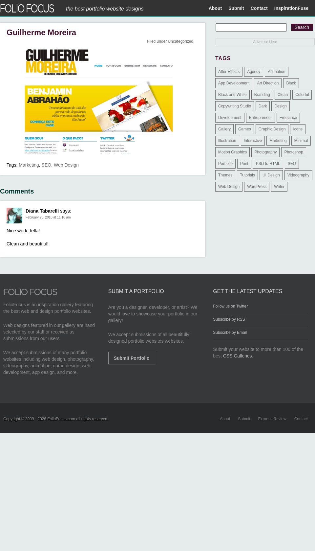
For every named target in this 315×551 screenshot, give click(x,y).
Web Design (66, 165)
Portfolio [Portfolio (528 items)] (225, 163)
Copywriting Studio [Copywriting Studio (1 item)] (234, 106)
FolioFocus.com (61, 419)
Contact (259, 8)
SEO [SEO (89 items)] (292, 163)
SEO (47, 165)
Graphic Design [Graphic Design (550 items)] (272, 129)
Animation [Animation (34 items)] (276, 71)
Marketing (29, 165)
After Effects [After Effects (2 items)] (229, 71)
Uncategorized (180, 41)
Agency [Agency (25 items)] (253, 71)
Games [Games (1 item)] (244, 129)
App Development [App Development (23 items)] (233, 83)
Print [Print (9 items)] (244, 163)
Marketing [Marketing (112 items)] (278, 140)
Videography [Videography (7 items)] (298, 175)
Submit (236, 8)
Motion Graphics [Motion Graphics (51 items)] (232, 152)
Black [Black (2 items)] (291, 83)
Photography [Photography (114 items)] (265, 152)
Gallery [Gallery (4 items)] (224, 129)
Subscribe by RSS (229, 319)
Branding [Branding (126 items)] (262, 94)
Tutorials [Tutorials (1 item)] (247, 175)
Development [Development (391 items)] (230, 117)
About (215, 8)
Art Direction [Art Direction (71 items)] (268, 83)
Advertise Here (265, 42)
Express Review (272, 419)
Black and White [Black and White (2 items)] (232, 94)
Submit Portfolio (132, 358)
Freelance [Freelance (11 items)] (288, 117)
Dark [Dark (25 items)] (263, 106)
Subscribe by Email (230, 332)
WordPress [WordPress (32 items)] (256, 186)
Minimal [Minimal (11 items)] (301, 140)
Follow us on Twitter (230, 306)
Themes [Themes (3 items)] (225, 175)
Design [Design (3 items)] (280, 106)
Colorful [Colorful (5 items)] (302, 94)
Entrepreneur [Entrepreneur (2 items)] (260, 117)
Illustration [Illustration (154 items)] (227, 140)
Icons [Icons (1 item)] (298, 129)
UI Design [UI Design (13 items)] (271, 175)
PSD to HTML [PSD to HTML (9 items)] (268, 163)
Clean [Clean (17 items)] (283, 94)
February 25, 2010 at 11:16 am (48, 217)
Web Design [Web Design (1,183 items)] (229, 186)
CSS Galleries (237, 355)
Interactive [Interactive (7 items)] (253, 140)
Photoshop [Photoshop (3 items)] (293, 152)
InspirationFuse (291, 8)
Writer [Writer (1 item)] (279, 186)
